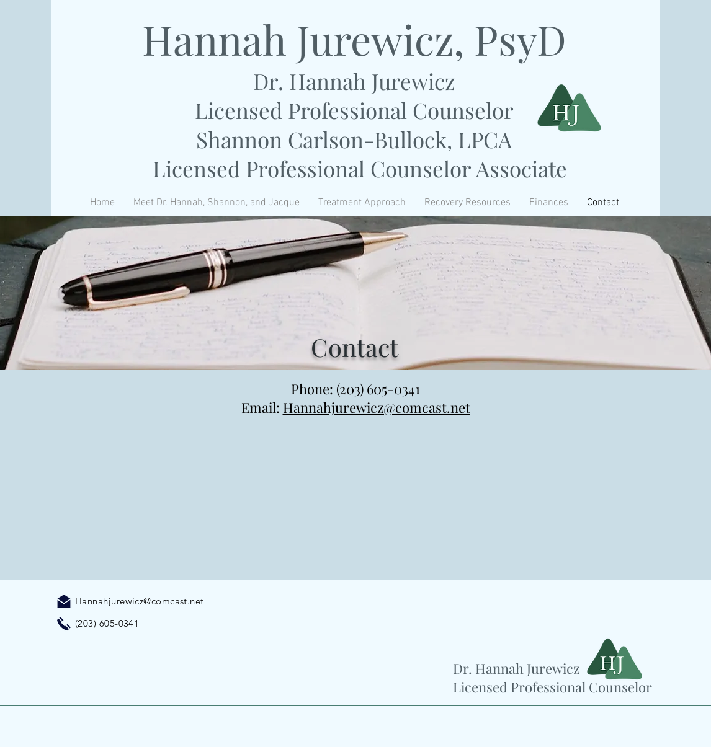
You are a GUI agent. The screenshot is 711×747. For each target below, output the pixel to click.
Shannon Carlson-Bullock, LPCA (354, 139)
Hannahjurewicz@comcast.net (376, 407)
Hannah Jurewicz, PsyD (354, 39)
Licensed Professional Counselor (354, 110)
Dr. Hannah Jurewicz (354, 80)
